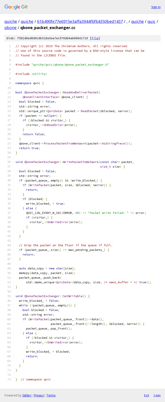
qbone (10, 27)
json (157, 395)
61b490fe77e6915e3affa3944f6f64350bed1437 (80, 21)
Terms (51, 395)
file (95, 38)
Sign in (156, 7)
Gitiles (26, 395)
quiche (10, 21)
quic (152, 21)
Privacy (39, 395)
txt (146, 395)
